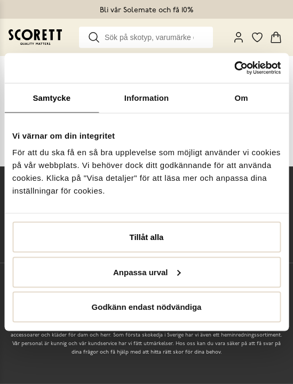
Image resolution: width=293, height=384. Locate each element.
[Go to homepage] (35, 37)
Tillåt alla (147, 237)
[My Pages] (238, 37)
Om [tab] (241, 97)
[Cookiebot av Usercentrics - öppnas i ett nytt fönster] (234, 68)
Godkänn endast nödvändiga (147, 306)
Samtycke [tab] (51, 97)
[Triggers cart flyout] (275, 37)
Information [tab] (146, 97)
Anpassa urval (147, 271)
